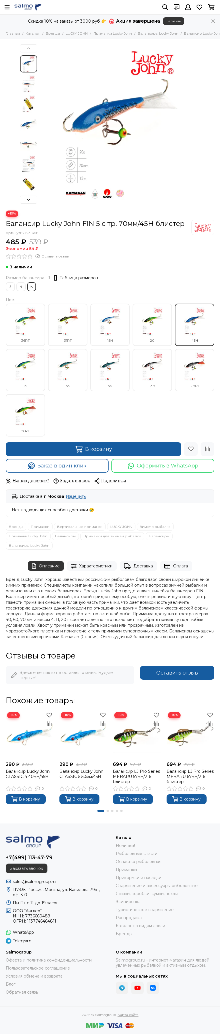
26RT (25, 415)
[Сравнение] (207, 449)
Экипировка (128, 901)
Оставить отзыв (177, 673)
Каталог (33, 33)
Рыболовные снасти (136, 853)
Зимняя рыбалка (155, 526)
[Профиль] (188, 7)
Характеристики (92, 566)
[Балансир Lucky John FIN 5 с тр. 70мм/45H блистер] (120, 124)
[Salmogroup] (27, 7)
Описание (46, 566)
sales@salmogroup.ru (34, 881)
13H (152, 370)
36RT (25, 325)
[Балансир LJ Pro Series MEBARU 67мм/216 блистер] (191, 735)
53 (67, 370)
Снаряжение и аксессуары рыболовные (157, 885)
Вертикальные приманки (80, 526)
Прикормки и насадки (138, 877)
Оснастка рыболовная (138, 861)
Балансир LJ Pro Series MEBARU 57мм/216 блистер (136, 776)
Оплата (176, 566)
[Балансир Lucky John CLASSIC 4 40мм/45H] (30, 735)
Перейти (173, 21)
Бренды (53, 33)
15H (110, 325)
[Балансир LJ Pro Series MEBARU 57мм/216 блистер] (137, 735)
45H (194, 325)
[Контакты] (176, 7)
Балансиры (65, 536)
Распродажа (129, 917)
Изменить (76, 496)
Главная (13, 33)
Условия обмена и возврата (34, 976)
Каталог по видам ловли (140, 925)
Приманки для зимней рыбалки (112, 536)
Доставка (138, 566)
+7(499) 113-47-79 (29, 857)
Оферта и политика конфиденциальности (49, 960)
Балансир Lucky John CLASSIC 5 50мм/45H (81, 774)
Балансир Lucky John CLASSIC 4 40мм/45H (28, 774)
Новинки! (125, 845)
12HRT (194, 370)
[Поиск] (165, 7)
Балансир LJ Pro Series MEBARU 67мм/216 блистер (190, 776)
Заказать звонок (26, 868)
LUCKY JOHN (77, 33)
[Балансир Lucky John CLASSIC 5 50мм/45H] (83, 735)
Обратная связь (22, 992)
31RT (67, 325)
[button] (28, 48)
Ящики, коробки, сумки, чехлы (147, 893)
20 (152, 325)
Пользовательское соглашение (38, 968)
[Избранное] (199, 7)
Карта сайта (128, 1015)
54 (110, 370)
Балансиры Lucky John (158, 33)
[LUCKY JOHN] (203, 227)
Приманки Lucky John (112, 33)
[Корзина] (211, 7)
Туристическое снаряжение (145, 909)
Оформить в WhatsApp (163, 465)
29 (25, 370)
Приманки (40, 526)
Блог (10, 984)
